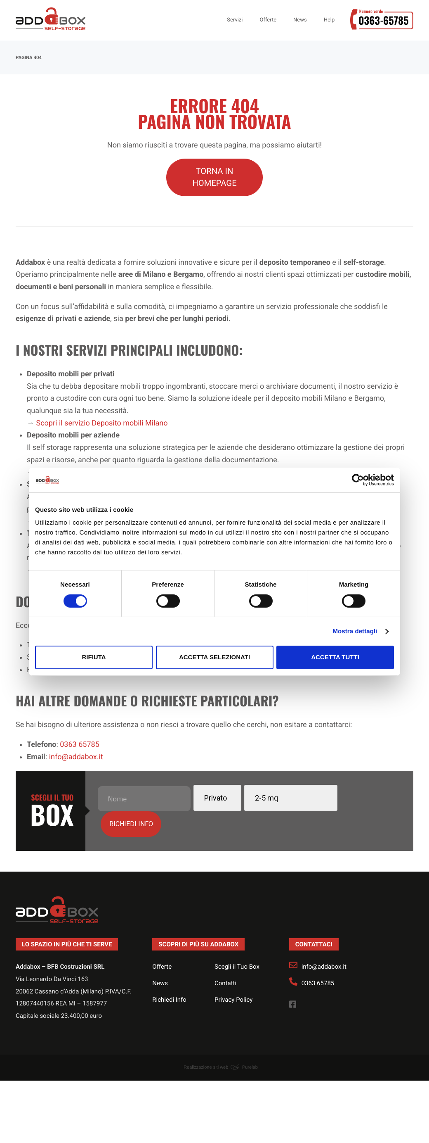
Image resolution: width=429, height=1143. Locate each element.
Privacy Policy (233, 973)
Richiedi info (355, 797)
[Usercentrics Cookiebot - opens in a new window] (358, 479)
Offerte (162, 941)
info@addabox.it (324, 941)
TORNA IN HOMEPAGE (214, 177)
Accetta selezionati (214, 657)
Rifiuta (94, 657)
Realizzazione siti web (206, 1041)
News (160, 957)
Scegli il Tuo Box (236, 941)
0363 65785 (318, 957)
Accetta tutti (335, 657)
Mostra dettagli (354, 631)
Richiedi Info (169, 973)
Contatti (225, 957)
